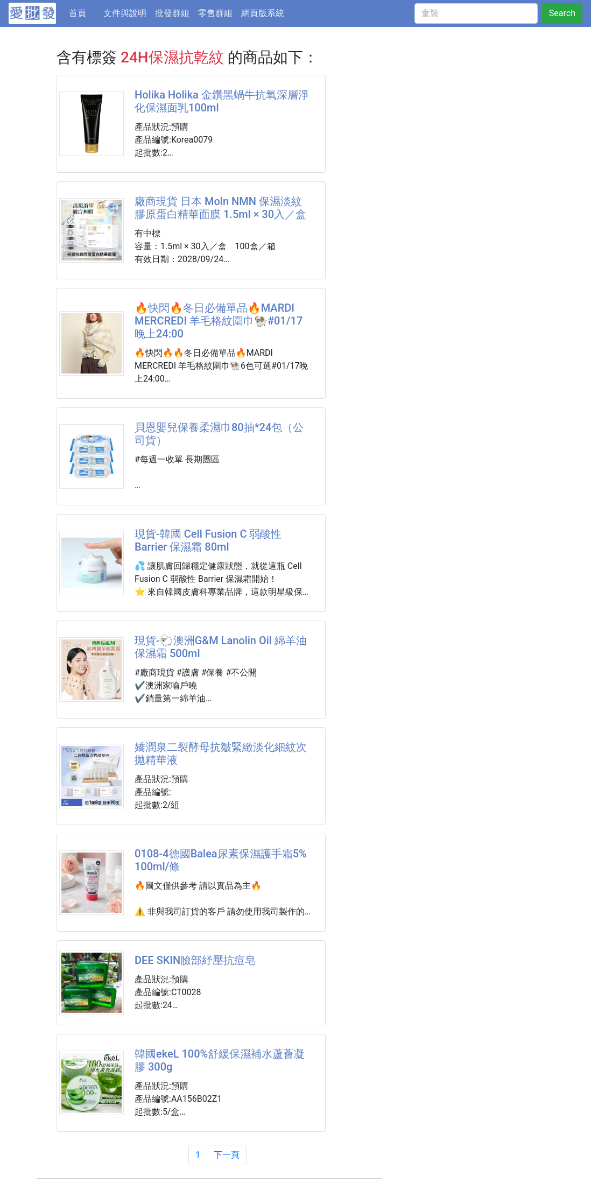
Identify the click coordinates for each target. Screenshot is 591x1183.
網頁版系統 (262, 13)
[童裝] (476, 13)
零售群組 (215, 13)
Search (562, 13)
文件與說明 (124, 13)
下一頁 (227, 1155)
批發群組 (172, 13)
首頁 (84, 12)
